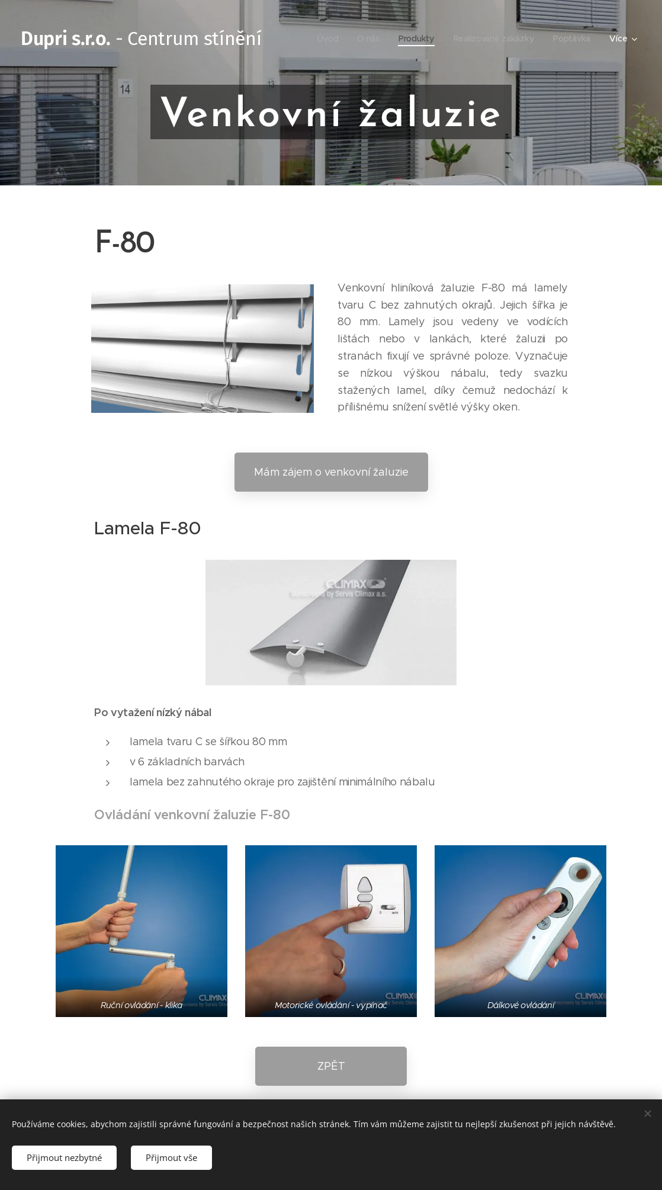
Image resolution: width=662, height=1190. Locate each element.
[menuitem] (328, 38)
